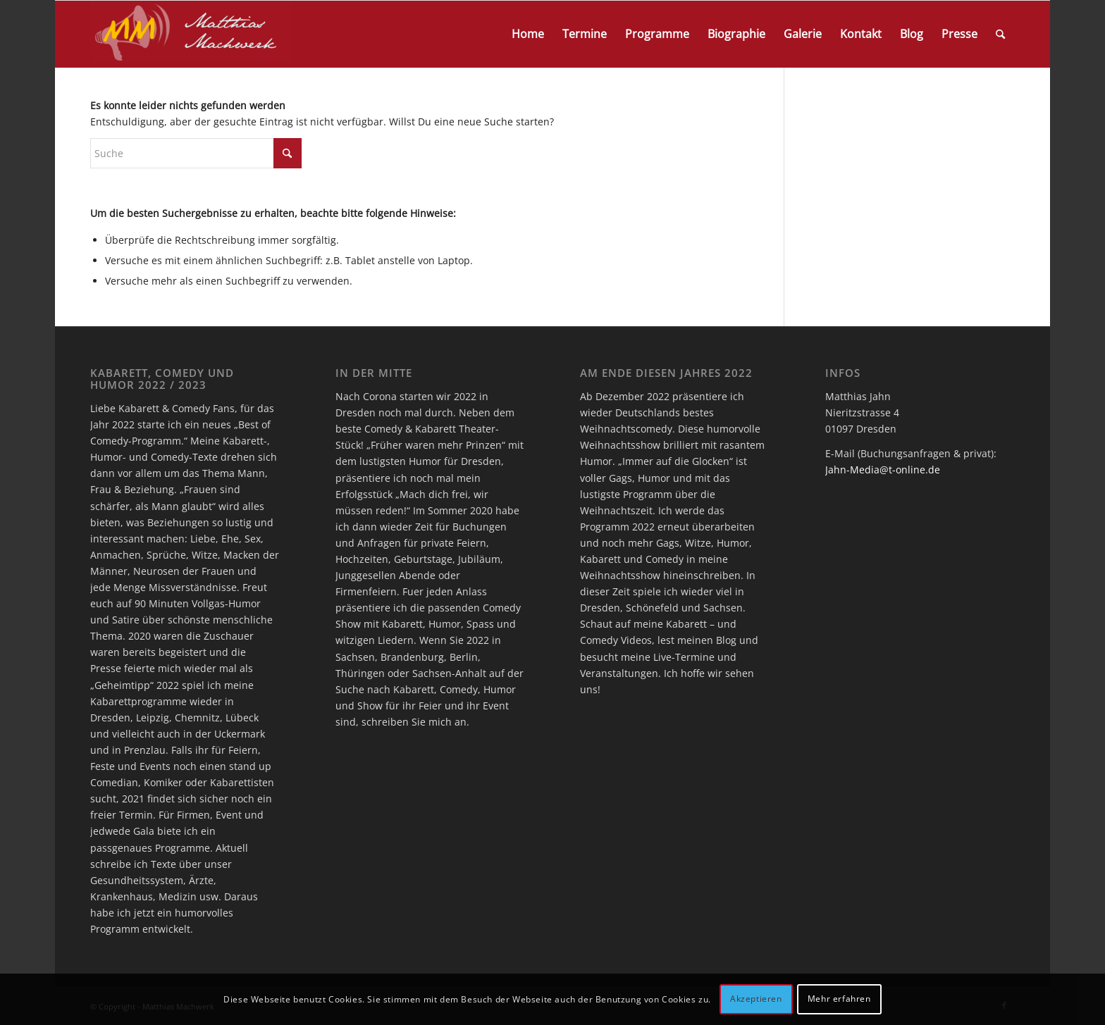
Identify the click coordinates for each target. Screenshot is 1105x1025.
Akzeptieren (756, 999)
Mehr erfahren (839, 999)
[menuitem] (527, 34)
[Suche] (1000, 34)
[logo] (191, 34)
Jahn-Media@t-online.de (882, 469)
